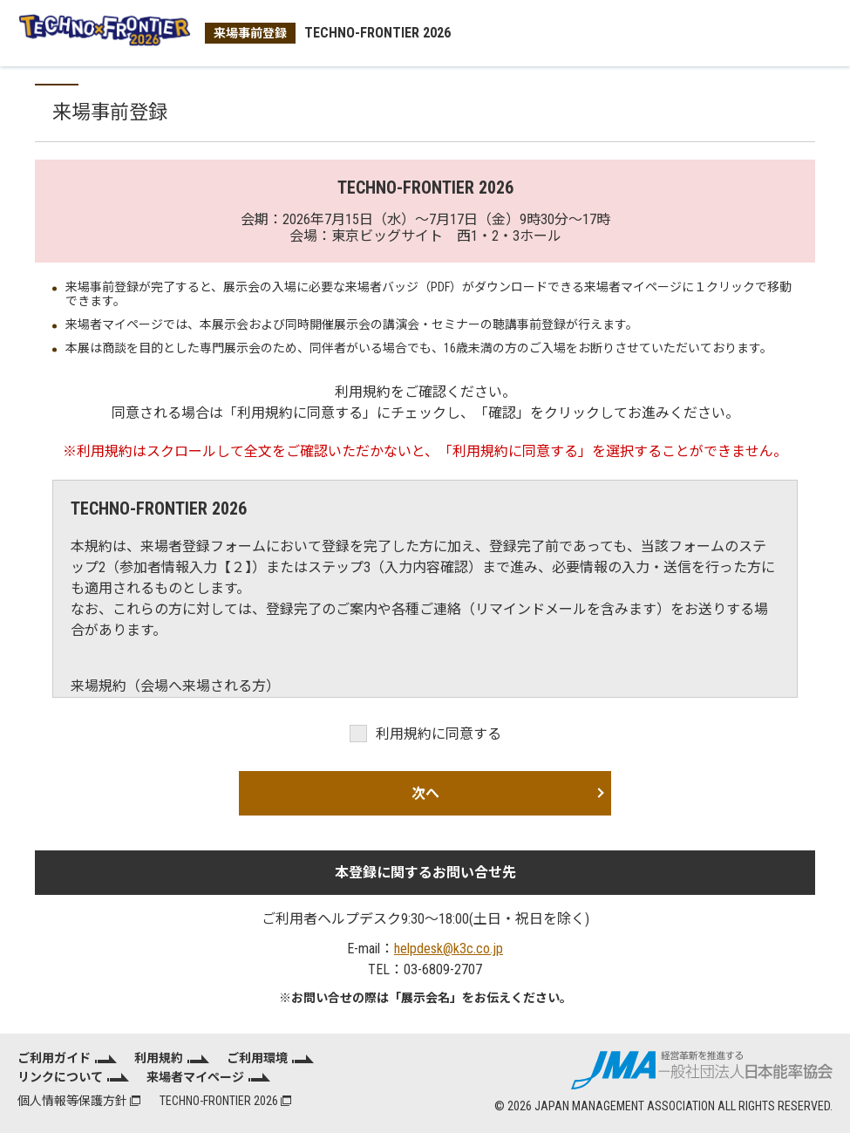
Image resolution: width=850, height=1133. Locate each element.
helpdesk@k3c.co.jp (448, 948)
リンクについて (60, 1077)
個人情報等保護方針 (78, 1101)
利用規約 (158, 1058)
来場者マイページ (195, 1077)
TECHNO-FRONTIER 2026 (225, 1101)
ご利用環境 (257, 1058)
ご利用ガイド (54, 1058)
